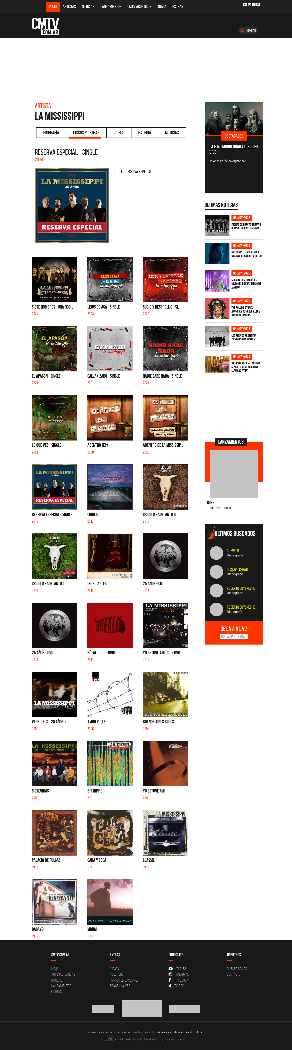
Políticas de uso (195, 1032)
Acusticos (116, 974)
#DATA (161, 6)
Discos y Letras (85, 134)
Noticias (88, 6)
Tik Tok (176, 986)
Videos (118, 132)
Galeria (144, 132)
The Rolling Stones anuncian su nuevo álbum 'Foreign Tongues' (245, 311)
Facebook (178, 980)
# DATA (114, 969)
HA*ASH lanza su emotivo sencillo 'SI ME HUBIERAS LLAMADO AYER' (245, 366)
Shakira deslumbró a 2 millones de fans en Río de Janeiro (246, 283)
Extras (177, 6)
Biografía (51, 132)
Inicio (53, 6)
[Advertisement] (146, 68)
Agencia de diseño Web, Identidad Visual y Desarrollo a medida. (146, 1039)
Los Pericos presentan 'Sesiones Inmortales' (243, 337)
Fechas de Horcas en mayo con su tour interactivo (246, 226)
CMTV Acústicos (139, 6)
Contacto (233, 974)
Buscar (248, 30)
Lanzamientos (110, 6)
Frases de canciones (124, 980)
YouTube (177, 969)
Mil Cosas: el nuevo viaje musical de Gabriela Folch (246, 254)
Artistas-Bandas (63, 974)
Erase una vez (120, 986)
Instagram (179, 974)
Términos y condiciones (170, 1032)
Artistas (69, 6)
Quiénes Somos (237, 969)
